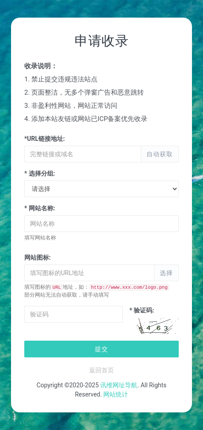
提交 (101, 349)
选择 (166, 272)
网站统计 (115, 394)
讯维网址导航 (118, 385)
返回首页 (101, 370)
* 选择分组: (39, 173)
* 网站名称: (39, 208)
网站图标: (37, 257)
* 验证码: (141, 310)
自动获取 (160, 154)
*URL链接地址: (44, 138)
